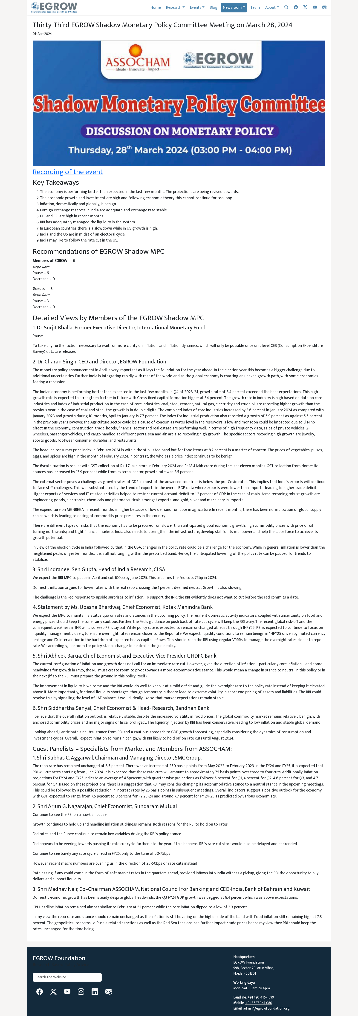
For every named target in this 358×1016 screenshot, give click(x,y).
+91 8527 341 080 (258, 1003)
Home (155, 7)
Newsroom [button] (232, 7)
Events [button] (195, 7)
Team (255, 7)
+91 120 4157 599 (261, 997)
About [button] (270, 7)
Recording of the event (68, 172)
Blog (213, 7)
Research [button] (173, 7)
